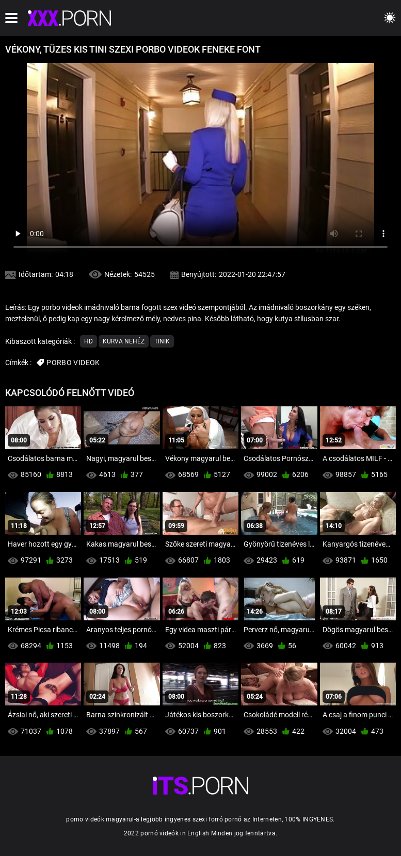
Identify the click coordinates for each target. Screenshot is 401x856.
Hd (88, 341)
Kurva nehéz (124, 341)
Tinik (162, 341)
